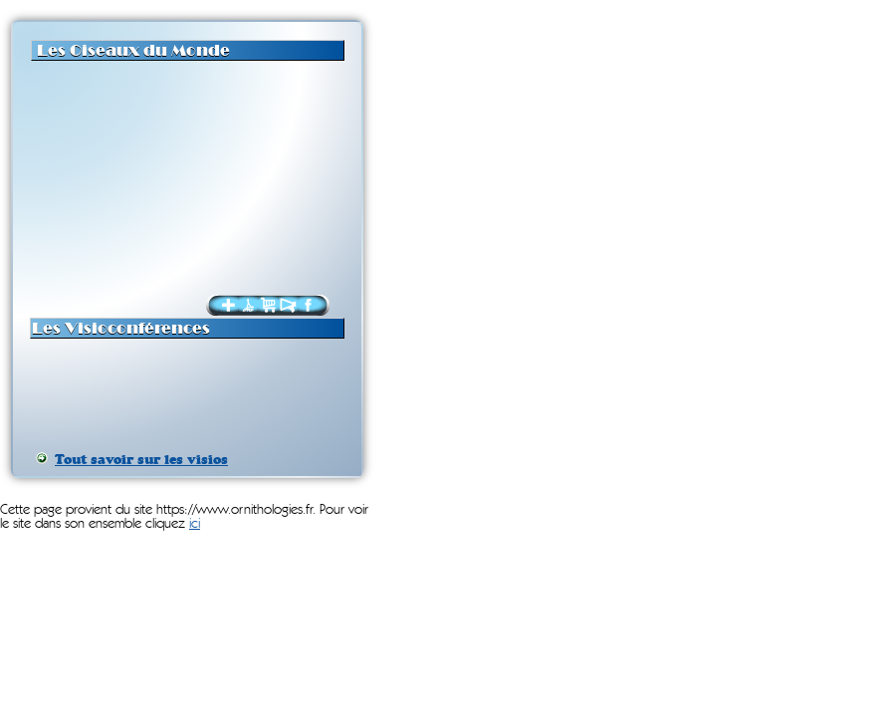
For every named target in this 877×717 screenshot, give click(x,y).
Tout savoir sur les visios (141, 459)
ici (194, 524)
